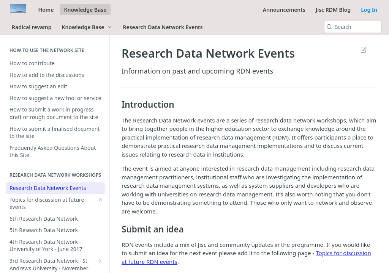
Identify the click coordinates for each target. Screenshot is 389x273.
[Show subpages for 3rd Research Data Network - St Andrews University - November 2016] (100, 261)
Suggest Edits (363, 50)
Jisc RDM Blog (333, 9)
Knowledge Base (85, 9)
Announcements (284, 9)
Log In (369, 9)
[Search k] (352, 27)
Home (46, 9)
